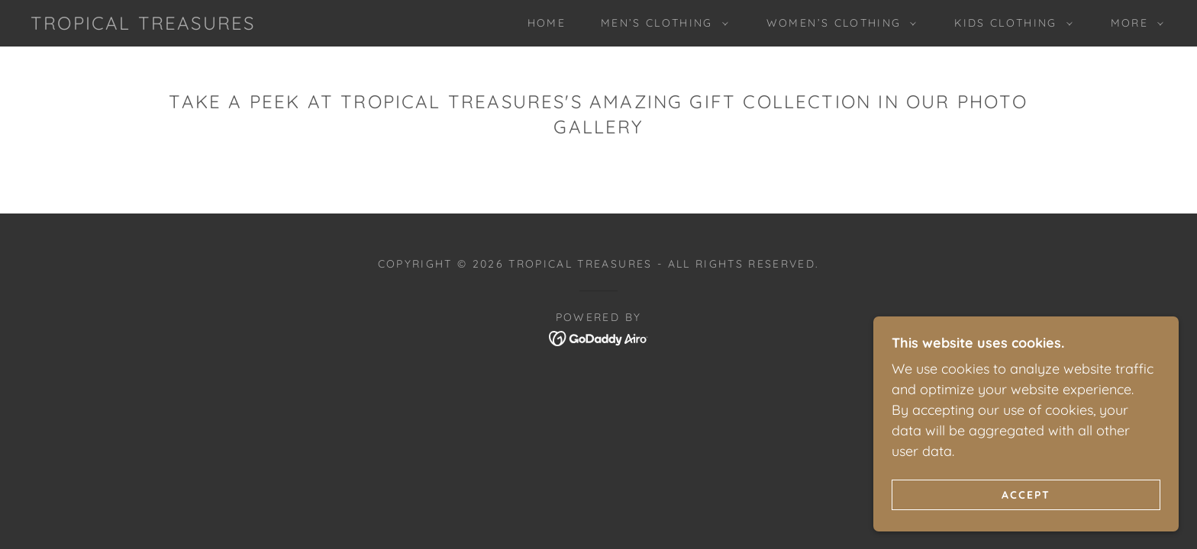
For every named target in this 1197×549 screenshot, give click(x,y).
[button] (660, 23)
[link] (143, 25)
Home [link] (547, 23)
